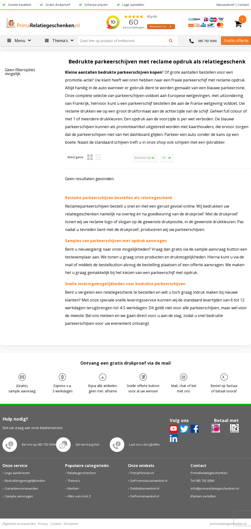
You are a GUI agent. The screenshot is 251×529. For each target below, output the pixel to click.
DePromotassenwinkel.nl (148, 480)
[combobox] (123, 40)
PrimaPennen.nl (142, 473)
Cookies (55, 524)
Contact (243, 4)
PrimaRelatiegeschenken (209, 473)
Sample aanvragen (19, 496)
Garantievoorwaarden (21, 488)
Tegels (90, 157)
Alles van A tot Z (79, 496)
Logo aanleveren (17, 473)
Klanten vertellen (203, 496)
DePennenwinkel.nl (144, 496)
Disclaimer (71, 524)
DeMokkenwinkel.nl (144, 488)
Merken (73, 488)
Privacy (43, 524)
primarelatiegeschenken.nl (228, 524)
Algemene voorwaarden (19, 524)
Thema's (73, 480)
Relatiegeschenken (81, 473)
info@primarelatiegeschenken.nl (215, 488)
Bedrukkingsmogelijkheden (25, 480)
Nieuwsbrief (225, 4)
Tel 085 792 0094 (202, 480)
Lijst (98, 157)
